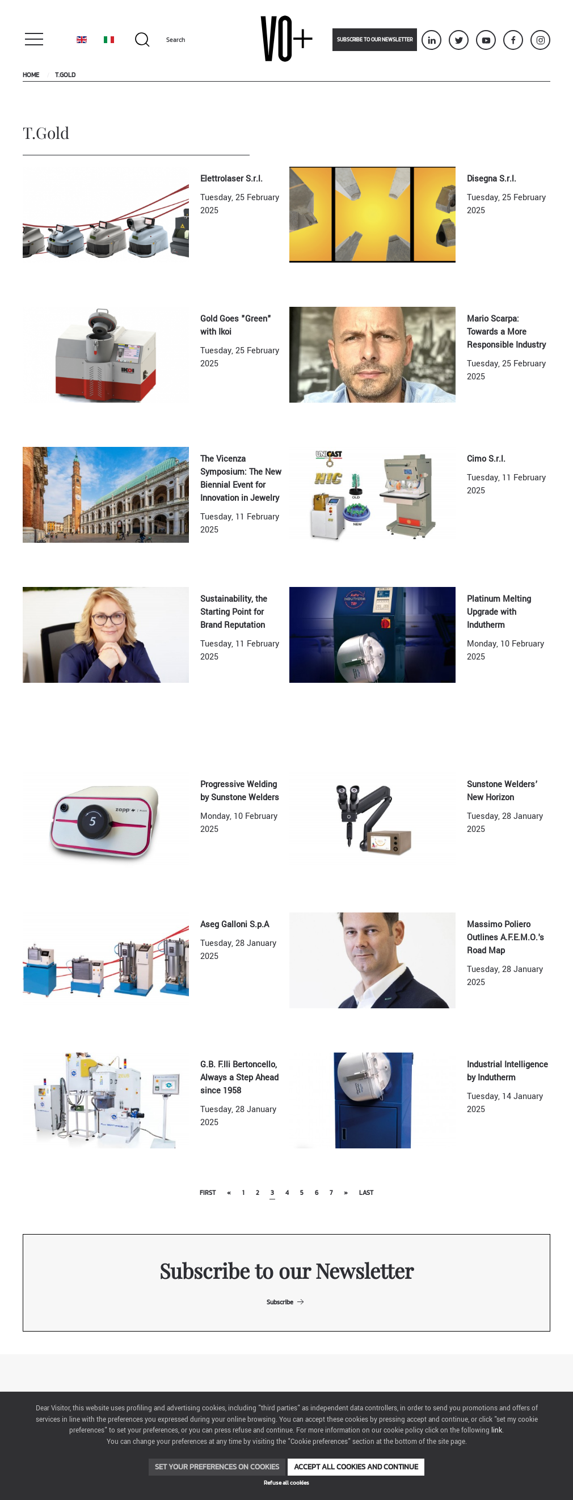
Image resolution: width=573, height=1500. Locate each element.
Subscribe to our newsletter (374, 40)
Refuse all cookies (286, 1482)
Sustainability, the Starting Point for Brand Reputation (233, 612)
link (496, 1430)
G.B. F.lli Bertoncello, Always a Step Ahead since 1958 (239, 1078)
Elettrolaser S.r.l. (231, 179)
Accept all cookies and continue (356, 1466)
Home (31, 74)
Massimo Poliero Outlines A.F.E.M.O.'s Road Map (505, 938)
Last (366, 1192)
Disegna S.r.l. (491, 179)
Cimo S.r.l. (486, 459)
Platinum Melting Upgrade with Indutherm (499, 612)
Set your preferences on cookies (217, 1466)
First (208, 1192)
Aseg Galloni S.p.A (234, 925)
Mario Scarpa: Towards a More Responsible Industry (506, 332)
